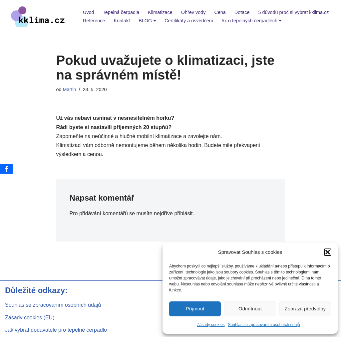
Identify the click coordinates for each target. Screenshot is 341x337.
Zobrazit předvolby (305, 308)
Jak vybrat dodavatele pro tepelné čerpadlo (56, 330)
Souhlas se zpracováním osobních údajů (264, 324)
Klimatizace (160, 12)
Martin (69, 89)
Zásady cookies (210, 324)
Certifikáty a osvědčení (189, 20)
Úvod (88, 12)
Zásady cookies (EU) (30, 317)
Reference (94, 20)
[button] (327, 252)
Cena (219, 12)
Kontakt (122, 20)
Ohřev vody (193, 12)
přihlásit (183, 213)
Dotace (242, 12)
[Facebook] (6, 169)
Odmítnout (250, 308)
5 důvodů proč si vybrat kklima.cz (293, 12)
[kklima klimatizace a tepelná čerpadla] (38, 16)
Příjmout (195, 308)
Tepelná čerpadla (121, 12)
